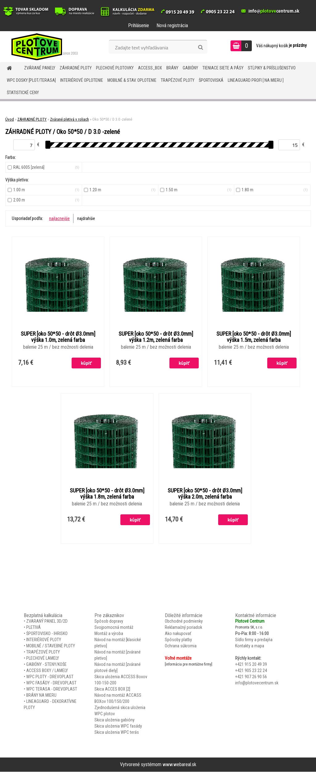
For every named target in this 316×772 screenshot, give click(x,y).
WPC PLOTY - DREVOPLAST (49, 676)
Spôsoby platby (178, 639)
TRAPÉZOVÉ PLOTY (177, 80)
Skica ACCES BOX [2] (112, 689)
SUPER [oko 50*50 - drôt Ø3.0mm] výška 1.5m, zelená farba (253, 337)
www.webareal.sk (179, 765)
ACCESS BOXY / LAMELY (47, 670)
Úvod (9, 119)
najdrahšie (86, 218)
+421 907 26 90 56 (251, 676)
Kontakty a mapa (249, 646)
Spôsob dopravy (108, 621)
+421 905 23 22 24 (251, 670)
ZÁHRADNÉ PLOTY (76, 67)
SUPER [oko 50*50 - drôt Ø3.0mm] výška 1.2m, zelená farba (155, 337)
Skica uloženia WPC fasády (118, 726)
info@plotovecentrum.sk (256, 683)
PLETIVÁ (33, 627)
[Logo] (42, 46)
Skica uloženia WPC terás (116, 732)
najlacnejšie (59, 218)
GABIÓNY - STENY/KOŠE (46, 664)
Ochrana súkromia (181, 646)
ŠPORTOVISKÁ (211, 80)
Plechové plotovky (115, 67)
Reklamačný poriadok (183, 627)
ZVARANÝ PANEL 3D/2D (47, 621)
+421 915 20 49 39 (251, 664)
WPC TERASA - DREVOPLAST (51, 689)
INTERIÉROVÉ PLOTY (43, 639)
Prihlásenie (138, 25)
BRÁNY (172, 67)
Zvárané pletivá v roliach (69, 119)
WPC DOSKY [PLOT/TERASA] (31, 80)
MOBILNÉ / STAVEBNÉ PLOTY (50, 646)
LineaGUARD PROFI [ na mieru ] (256, 80)
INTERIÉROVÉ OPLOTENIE (81, 80)
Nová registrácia (172, 25)
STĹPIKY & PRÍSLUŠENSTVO (272, 67)
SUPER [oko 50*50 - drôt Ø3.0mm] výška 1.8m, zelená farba (107, 494)
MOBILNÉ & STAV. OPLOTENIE (131, 80)
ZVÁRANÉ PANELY (39, 67)
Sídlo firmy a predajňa (253, 639)
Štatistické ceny (23, 92)
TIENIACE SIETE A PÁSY (222, 67)
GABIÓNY (190, 67)
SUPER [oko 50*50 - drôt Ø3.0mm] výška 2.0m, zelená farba (205, 494)
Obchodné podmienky (184, 621)
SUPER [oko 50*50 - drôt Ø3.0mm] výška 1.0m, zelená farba (58, 337)
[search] (200, 47)
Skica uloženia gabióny (114, 720)
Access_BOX (150, 67)
